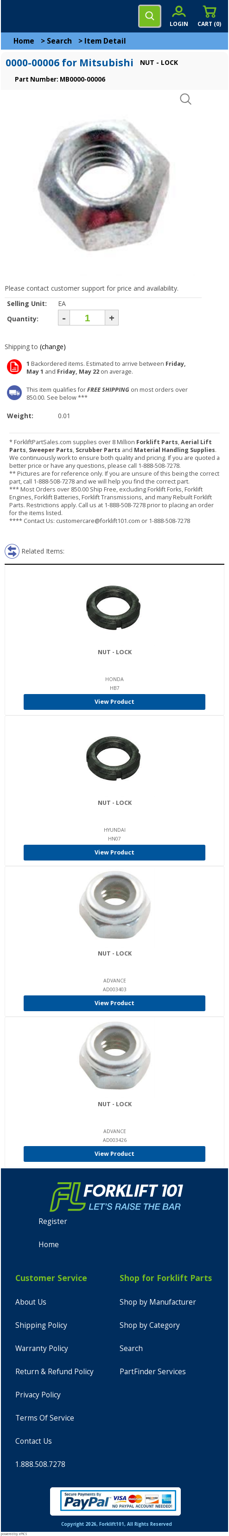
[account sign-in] (179, 16)
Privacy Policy (38, 1395)
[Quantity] (87, 317)
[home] (45, 16)
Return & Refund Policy (54, 1372)
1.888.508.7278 (40, 1464)
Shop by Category (150, 1325)
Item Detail (105, 41)
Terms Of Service (44, 1418)
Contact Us (33, 1441)
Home (23, 41)
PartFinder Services (153, 1372)
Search (59, 41)
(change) (53, 346)
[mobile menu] (15, 16)
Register (52, 1221)
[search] (150, 16)
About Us (30, 1302)
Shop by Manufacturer (158, 1302)
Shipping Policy (41, 1325)
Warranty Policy (41, 1348)
